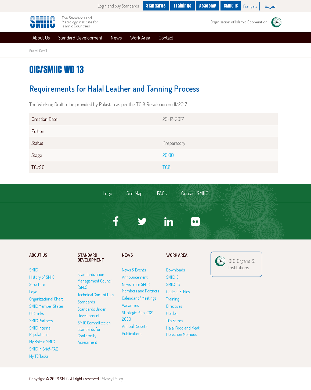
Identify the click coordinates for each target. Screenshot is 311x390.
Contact (165, 37)
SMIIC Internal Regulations (40, 331)
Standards (156, 5)
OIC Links (36, 313)
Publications (132, 333)
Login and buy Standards (118, 6)
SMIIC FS (173, 284)
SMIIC (33, 270)
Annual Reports (134, 326)
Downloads (175, 270)
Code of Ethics (178, 291)
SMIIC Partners (41, 320)
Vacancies (130, 305)
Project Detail (38, 50)
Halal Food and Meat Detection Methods (183, 331)
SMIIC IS (231, 5)
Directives (174, 306)
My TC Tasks (38, 356)
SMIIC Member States (46, 306)
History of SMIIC (42, 277)
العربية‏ (271, 6)
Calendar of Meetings (139, 298)
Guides (171, 313)
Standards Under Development (92, 312)
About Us (41, 37)
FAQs (162, 193)
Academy (207, 5)
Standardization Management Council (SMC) (95, 281)
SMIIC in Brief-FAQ (43, 349)
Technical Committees (96, 294)
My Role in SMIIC (42, 341)
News (116, 37)
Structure (37, 284)
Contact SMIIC (194, 193)
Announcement (135, 277)
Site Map (134, 193)
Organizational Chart (46, 299)
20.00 (168, 155)
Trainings (182, 5)
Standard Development (80, 37)
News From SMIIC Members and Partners (140, 288)
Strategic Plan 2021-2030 (138, 316)
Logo (107, 193)
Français (250, 6)
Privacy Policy (111, 378)
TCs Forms (174, 320)
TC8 (166, 167)
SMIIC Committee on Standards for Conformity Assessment (94, 332)
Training (172, 299)
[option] (250, 6)
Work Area (140, 37)
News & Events (134, 270)
